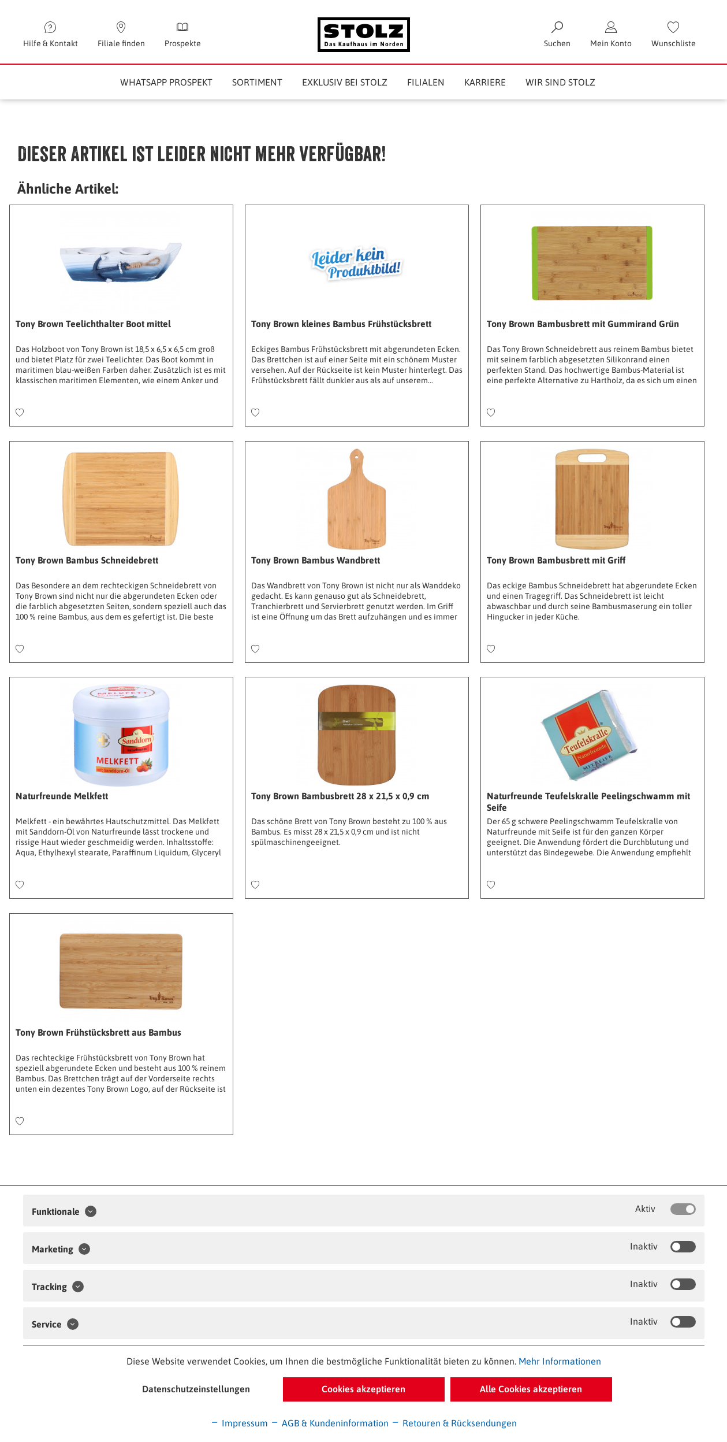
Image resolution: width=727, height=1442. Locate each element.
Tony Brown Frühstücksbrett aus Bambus (98, 1032)
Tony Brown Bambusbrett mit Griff (556, 560)
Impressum (239, 1423)
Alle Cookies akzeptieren (531, 1389)
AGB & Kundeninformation (329, 1423)
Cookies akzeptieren (363, 1389)
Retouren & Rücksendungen (454, 1423)
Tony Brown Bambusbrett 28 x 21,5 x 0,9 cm (340, 796)
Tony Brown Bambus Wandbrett (315, 560)
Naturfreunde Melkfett (62, 796)
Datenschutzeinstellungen (196, 1389)
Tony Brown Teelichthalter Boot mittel (93, 323)
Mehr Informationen (560, 1361)
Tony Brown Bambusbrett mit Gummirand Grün (583, 323)
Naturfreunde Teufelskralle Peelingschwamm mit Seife (588, 802)
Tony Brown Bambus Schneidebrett (87, 560)
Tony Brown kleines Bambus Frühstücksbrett (341, 323)
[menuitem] (673, 34)
